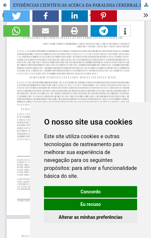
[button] (16, 16)
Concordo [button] (91, 191)
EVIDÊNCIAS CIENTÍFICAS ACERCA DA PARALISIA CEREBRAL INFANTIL (82, 5)
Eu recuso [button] (90, 204)
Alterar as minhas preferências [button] (91, 217)
